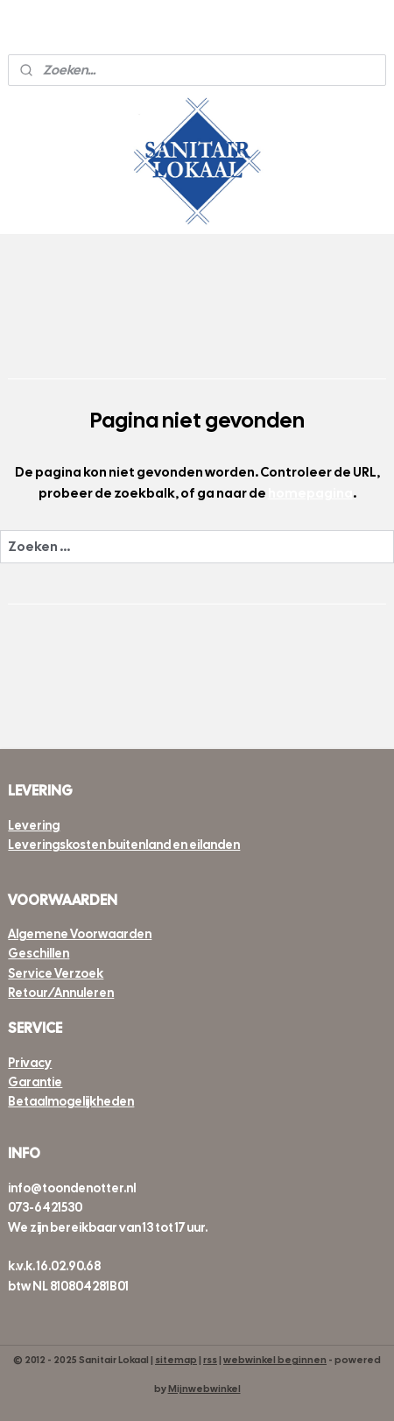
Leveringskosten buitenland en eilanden (124, 844)
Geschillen (38, 953)
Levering (34, 825)
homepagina (310, 493)
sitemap (176, 1360)
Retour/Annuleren (61, 992)
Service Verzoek (55, 973)
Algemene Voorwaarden (79, 934)
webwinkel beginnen (275, 1360)
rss (210, 1360)
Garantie (35, 1082)
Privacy (30, 1063)
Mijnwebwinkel (204, 1388)
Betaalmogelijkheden (71, 1101)
